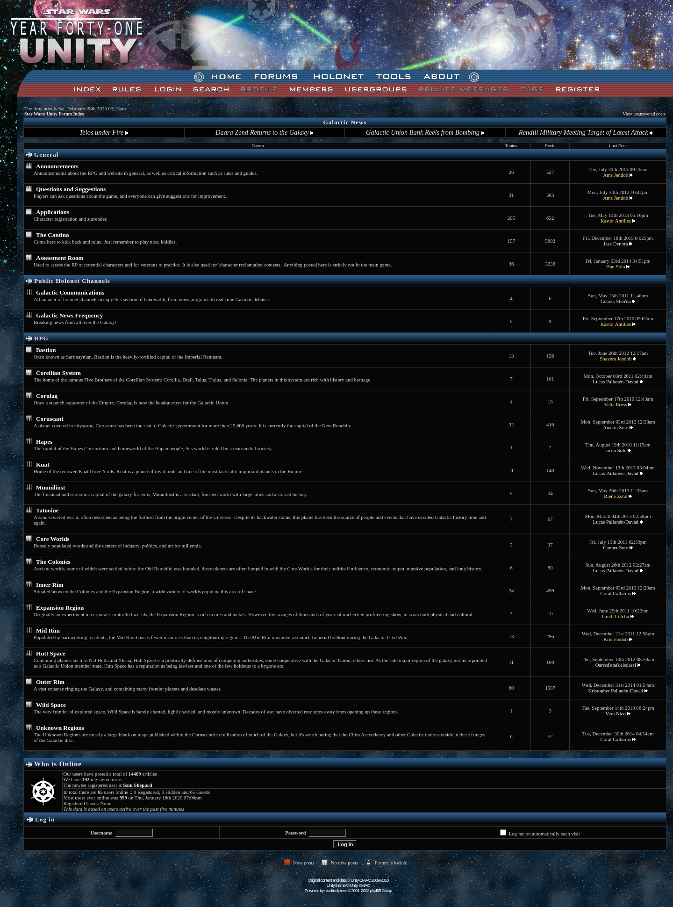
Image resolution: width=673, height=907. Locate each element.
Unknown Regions (60, 727)
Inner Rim (50, 584)
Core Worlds (53, 538)
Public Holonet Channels (72, 280)
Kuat (43, 464)
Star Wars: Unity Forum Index (54, 113)
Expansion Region (60, 607)
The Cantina (52, 234)
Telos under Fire (104, 132)
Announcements (57, 166)
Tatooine (47, 510)
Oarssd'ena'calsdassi (615, 665)
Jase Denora (615, 243)
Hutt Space (50, 653)
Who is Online (58, 764)
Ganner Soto (615, 547)
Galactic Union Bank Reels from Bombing (425, 132)
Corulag (46, 395)
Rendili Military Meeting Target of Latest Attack (586, 132)
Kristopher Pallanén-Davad (615, 690)
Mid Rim (48, 630)
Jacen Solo (615, 450)
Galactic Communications (70, 292)
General (46, 154)
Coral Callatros (615, 593)
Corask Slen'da (616, 301)
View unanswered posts (644, 113)
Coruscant (50, 418)
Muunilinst (50, 487)
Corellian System (58, 372)
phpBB (342, 891)
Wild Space (51, 704)
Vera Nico (616, 713)
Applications (52, 212)
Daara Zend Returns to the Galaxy (264, 132)
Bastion (46, 349)
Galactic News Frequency (69, 315)
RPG (41, 338)
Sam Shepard (137, 785)
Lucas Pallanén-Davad (615, 381)
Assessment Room (59, 257)
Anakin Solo (615, 427)
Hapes (44, 441)
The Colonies (53, 561)
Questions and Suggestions (71, 189)
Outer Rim (50, 681)
